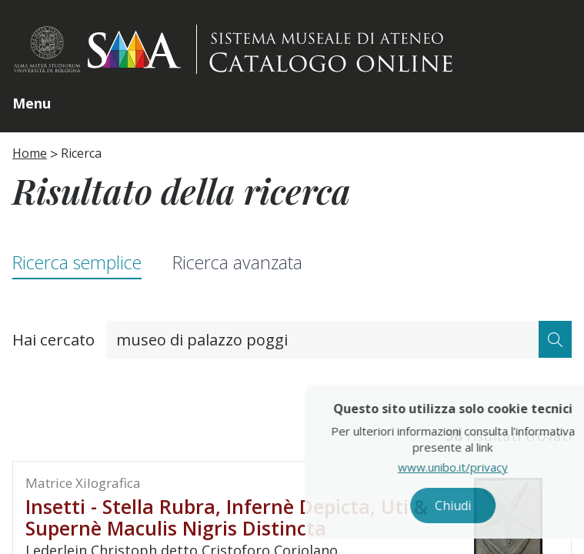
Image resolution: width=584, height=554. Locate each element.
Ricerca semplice (77, 262)
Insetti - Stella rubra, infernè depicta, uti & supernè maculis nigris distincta (226, 517)
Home (29, 153)
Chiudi (494, 505)
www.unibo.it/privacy (494, 467)
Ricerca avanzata (237, 262)
